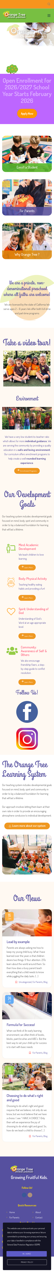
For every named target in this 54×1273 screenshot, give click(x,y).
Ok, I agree (26, 1254)
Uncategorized (25, 982)
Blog (45, 982)
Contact (38, 1217)
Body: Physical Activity (33, 578)
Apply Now (27, 113)
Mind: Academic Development (29, 547)
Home (12, 1212)
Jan (9, 917)
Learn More (27, 567)
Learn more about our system (27, 825)
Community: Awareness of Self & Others (34, 651)
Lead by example (18, 941)
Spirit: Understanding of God (34, 611)
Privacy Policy (27, 1262)
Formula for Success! (21, 1024)
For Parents (37, 982)
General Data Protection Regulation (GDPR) (23, 1244)
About (38, 1212)
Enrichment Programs (27, 470)
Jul (9, 1000)
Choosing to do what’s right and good (25, 1097)
